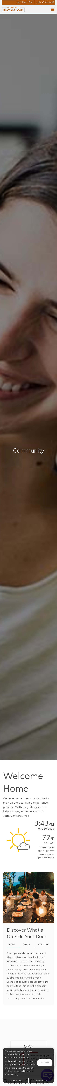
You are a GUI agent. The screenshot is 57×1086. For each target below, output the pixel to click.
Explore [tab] (43, 944)
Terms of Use (15, 1080)
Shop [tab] (27, 944)
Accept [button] (45, 1062)
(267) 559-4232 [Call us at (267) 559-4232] (24, 1)
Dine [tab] (12, 944)
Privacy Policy (41, 1080)
